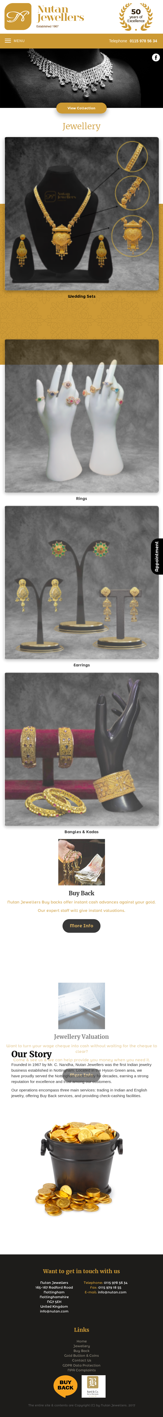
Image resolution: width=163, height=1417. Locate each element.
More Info (81, 970)
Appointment (156, 556)
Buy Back (81, 1351)
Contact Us (81, 1360)
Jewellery (81, 1346)
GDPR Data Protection (81, 1365)
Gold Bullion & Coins (81, 1355)
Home (82, 1341)
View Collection (81, 108)
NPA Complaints (82, 1370)
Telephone (133, 41)
